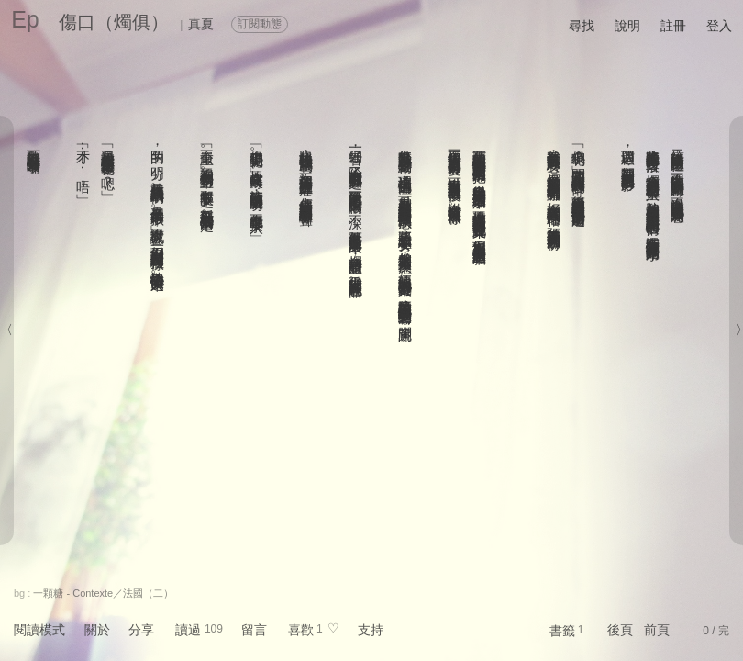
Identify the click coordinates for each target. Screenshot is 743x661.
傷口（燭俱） (114, 22)
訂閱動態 (260, 23)
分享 (141, 629)
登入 (719, 25)
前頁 (657, 629)
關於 (97, 629)
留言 (254, 629)
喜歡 (301, 629)
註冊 (673, 25)
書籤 (562, 630)
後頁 (620, 629)
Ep (25, 19)
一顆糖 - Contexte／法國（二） (103, 593)
